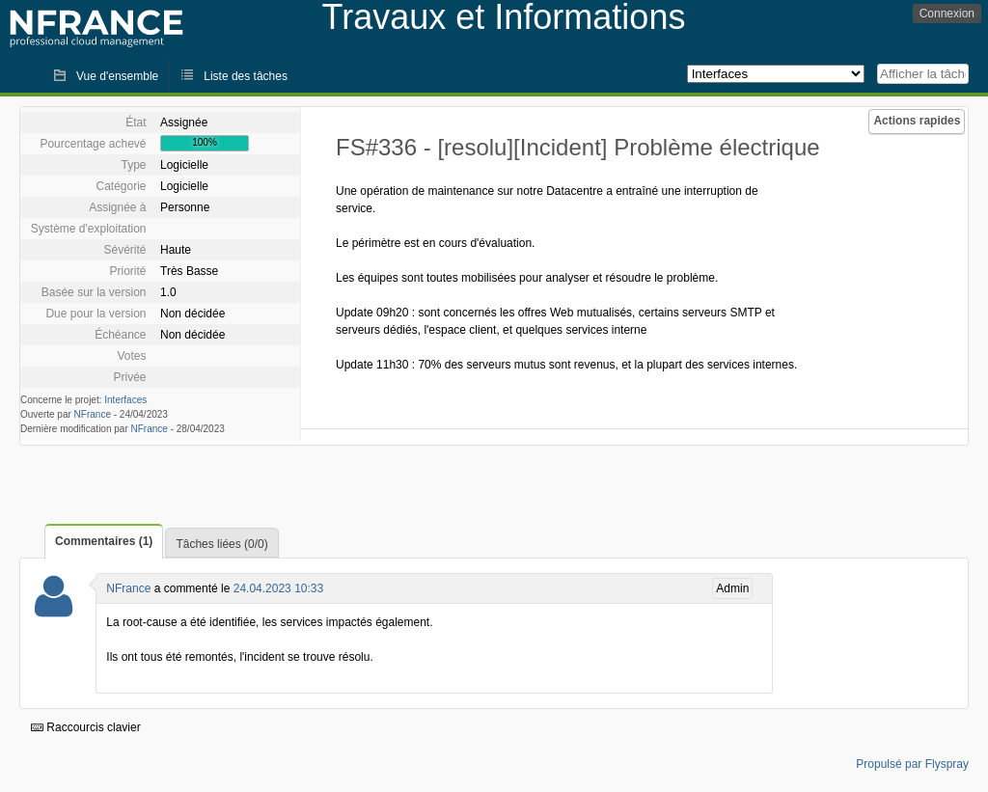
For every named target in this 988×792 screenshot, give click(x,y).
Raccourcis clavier (86, 727)
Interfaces (125, 400)
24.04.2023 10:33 (278, 588)
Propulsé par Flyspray (912, 764)
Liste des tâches (246, 76)
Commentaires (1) (103, 541)
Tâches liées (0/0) (221, 544)
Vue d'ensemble (117, 76)
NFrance (92, 414)
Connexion (946, 13)
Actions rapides (916, 120)
